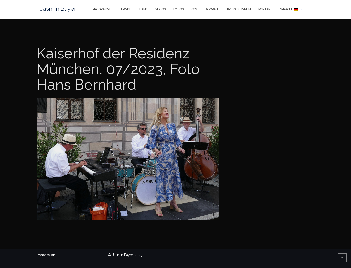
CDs (194, 9)
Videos (160, 9)
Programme (102, 9)
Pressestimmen (239, 9)
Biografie (212, 9)
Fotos (178, 9)
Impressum (46, 255)
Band (143, 9)
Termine (125, 9)
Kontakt (265, 9)
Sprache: (289, 9)
